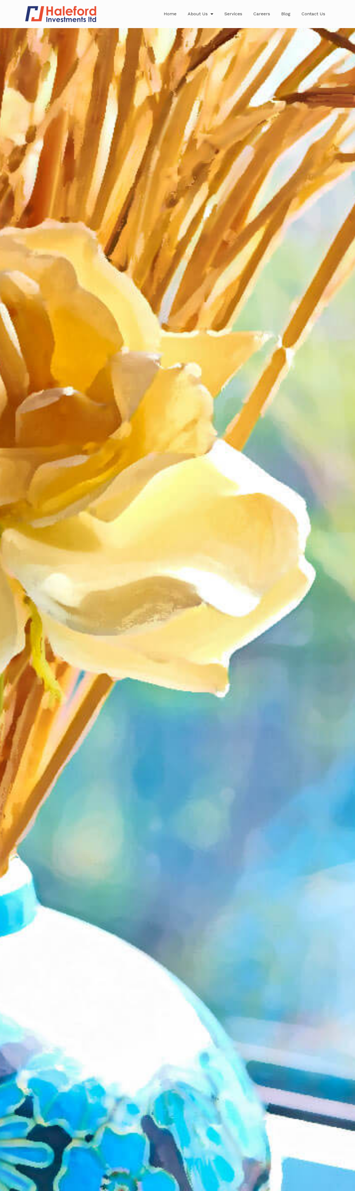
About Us (200, 14)
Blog (285, 13)
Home (170, 13)
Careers (261, 13)
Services (233, 13)
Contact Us (313, 13)
